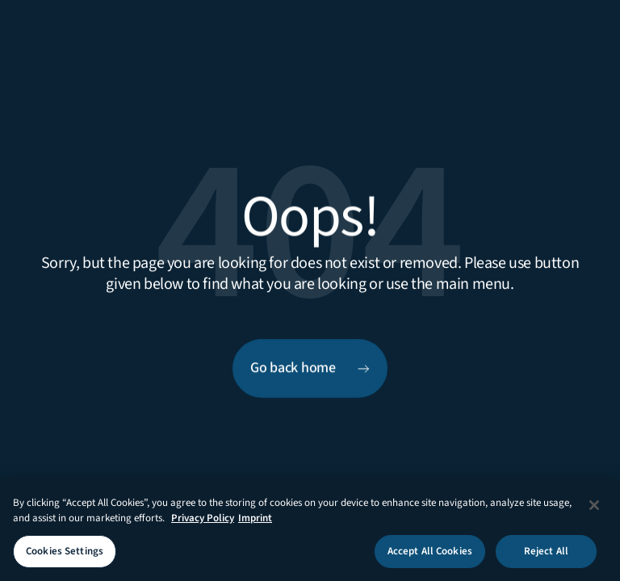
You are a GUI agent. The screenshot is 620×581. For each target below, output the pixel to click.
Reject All (546, 555)
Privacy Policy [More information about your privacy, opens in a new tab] (202, 522)
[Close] (594, 509)
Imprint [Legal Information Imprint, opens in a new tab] (255, 522)
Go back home (292, 368)
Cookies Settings (64, 555)
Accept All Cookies (430, 555)
